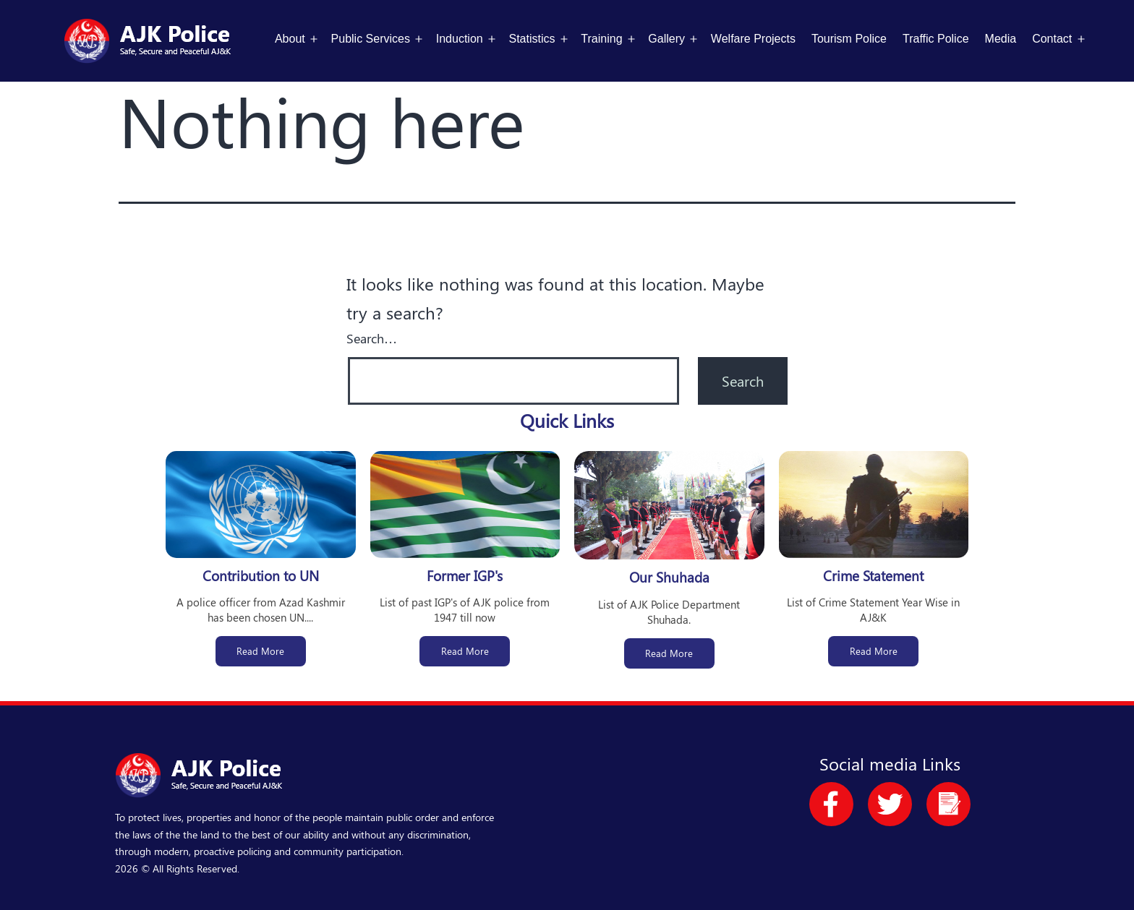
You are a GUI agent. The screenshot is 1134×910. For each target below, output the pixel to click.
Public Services (370, 39)
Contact (1052, 39)
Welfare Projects (753, 39)
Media (1001, 39)
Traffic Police (936, 39)
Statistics (532, 39)
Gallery (666, 39)
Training (601, 39)
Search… (371, 338)
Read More (260, 651)
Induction (459, 39)
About (290, 39)
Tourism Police (849, 39)
